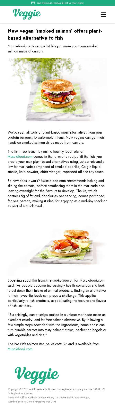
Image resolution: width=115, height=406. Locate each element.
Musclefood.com (20, 156)
